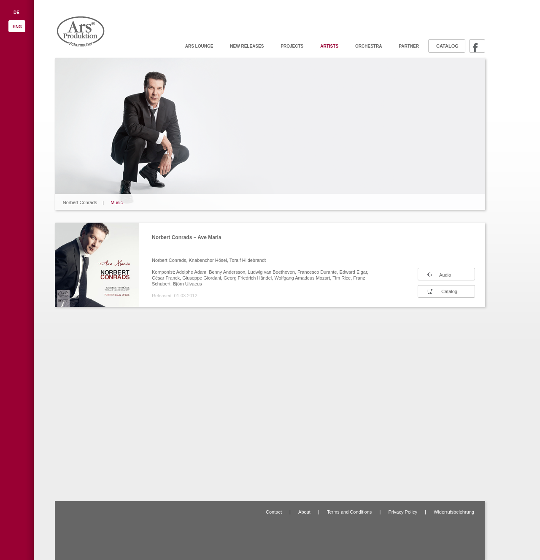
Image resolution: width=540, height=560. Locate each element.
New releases (247, 46)
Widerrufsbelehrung (454, 511)
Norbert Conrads (80, 202)
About (304, 511)
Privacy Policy (402, 511)
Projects (292, 46)
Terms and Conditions (349, 511)
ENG (17, 26)
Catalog (447, 45)
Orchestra (368, 46)
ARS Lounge (199, 46)
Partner (409, 46)
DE (16, 12)
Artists (329, 46)
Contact (274, 511)
